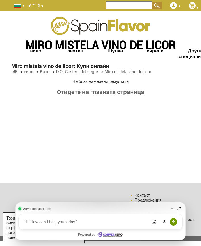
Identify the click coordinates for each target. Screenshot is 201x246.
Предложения (148, 200)
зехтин (75, 51)
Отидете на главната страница (100, 92)
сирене (155, 51)
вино (35, 51)
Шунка (115, 51)
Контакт (142, 195)
